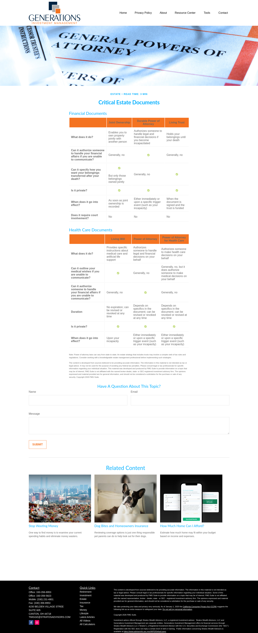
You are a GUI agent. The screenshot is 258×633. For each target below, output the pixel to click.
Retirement (85, 591)
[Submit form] (37, 444)
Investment (85, 595)
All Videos (85, 620)
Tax (81, 606)
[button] (123, 13)
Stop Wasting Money (43, 526)
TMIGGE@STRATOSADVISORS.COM (49, 617)
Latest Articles (87, 617)
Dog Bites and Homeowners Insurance (121, 526)
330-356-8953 (43, 592)
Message (34, 413)
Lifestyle (84, 613)
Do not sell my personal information (177, 609)
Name (32, 391)
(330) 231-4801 (45, 599)
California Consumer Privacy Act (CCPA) (200, 607)
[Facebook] (31, 622)
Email (134, 391)
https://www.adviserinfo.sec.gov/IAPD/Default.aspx (145, 631)
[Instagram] (37, 622)
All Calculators (87, 624)
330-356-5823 (43, 595)
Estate (83, 599)
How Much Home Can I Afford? (182, 526)
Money (83, 609)
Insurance (85, 602)
